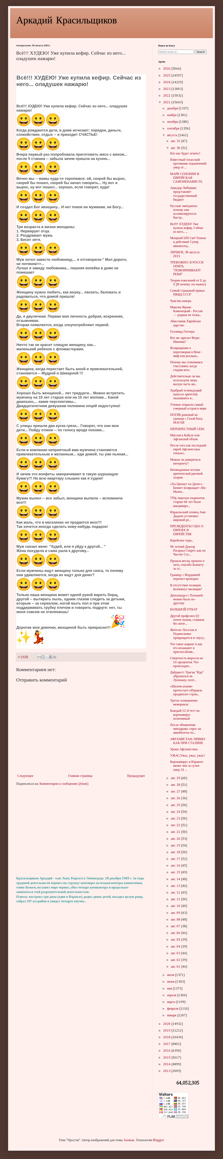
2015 (167, 1057)
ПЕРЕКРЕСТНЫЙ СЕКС (187, 429)
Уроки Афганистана (183, 749)
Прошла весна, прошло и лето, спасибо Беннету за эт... (187, 565)
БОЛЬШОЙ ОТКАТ (183, 609)
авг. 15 (176, 872)
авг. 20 (176, 839)
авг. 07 (176, 926)
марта (171, 1002)
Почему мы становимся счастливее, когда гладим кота (186, 366)
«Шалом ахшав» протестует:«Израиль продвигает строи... (186, 690)
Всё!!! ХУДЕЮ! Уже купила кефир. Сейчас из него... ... (186, 228)
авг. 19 (176, 845)
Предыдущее (136, 776)
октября (173, 122)
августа (172, 135)
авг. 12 (176, 892)
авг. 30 (176, 148)
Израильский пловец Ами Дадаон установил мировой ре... (188, 516)
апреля (172, 995)
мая (170, 988)
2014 (167, 1064)
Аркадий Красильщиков (66, 19)
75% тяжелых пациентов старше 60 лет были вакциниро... (187, 502)
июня (171, 981)
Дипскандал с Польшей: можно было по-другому (186, 599)
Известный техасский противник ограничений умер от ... (188, 163)
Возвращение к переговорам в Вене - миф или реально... (186, 352)
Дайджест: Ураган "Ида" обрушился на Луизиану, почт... (187, 676)
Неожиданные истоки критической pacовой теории (186, 473)
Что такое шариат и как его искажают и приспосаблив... (186, 648)
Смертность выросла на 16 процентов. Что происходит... (186, 662)
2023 (167, 89)
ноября (172, 115)
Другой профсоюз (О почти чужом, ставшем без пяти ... (187, 620)
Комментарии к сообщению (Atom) (64, 784)
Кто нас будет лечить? (185, 153)
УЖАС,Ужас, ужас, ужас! (187, 755)
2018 (167, 1037)
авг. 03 (176, 953)
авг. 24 (176, 812)
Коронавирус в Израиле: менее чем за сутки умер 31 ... (187, 765)
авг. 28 (176, 785)
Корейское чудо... (181, 540)
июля (171, 975)
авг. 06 (176, 933)
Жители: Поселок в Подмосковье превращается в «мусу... (188, 634)
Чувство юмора (180, 301)
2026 (167, 68)
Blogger (158, 1140)
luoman (129, 1140)
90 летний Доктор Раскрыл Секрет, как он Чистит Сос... (187, 550)
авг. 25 (176, 805)
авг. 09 (176, 913)
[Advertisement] (81, 831)
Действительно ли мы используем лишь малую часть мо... (185, 380)
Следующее (25, 776)
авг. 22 (176, 825)
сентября (173, 128)
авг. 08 (176, 919)
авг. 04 (176, 946)
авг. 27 (176, 791)
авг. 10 (176, 906)
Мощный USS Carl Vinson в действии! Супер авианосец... (188, 242)
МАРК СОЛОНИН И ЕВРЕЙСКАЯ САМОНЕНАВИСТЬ (186, 178)
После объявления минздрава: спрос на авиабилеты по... (185, 728)
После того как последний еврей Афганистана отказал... (188, 449)
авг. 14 (176, 879)
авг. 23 (176, 818)
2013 (167, 1071)
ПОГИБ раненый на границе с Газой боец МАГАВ (186, 418)
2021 (167, 102)
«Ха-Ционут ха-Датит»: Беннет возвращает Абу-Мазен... (188, 488)
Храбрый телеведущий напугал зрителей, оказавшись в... (186, 394)
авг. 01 (176, 966)
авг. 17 (176, 859)
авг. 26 (176, 798)
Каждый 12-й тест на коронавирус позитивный (184, 714)
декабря (173, 108)
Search (200, 51)
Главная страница (80, 776)
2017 (167, 1044)
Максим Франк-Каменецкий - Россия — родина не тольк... (186, 311)
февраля (173, 1008)
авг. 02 (176, 960)
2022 (167, 95)
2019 (167, 1030)
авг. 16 (176, 865)
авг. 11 (176, 899)
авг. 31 (176, 141)
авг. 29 (176, 778)
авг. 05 (176, 939)
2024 (167, 82)
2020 (167, 1024)
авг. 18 (176, 852)
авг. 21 (176, 832)
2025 (167, 75)
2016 (167, 1050)
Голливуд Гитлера (182, 331)
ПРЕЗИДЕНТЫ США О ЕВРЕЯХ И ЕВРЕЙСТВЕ (186, 530)
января (172, 1015)
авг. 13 (176, 886)
